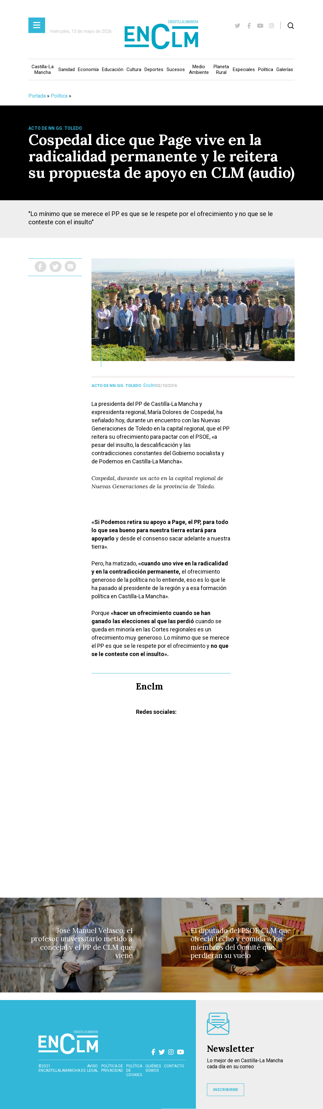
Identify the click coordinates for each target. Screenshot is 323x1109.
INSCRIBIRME (225, 1090)
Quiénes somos (153, 1068)
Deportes (153, 69)
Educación (112, 69)
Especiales (244, 69)
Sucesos (176, 69)
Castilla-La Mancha (43, 69)
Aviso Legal (92, 1068)
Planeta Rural (221, 69)
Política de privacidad (112, 1068)
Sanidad (66, 69)
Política (265, 69)
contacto (174, 1066)
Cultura (133, 69)
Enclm (150, 385)
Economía (88, 69)
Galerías (284, 69)
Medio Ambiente (199, 69)
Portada (37, 96)
